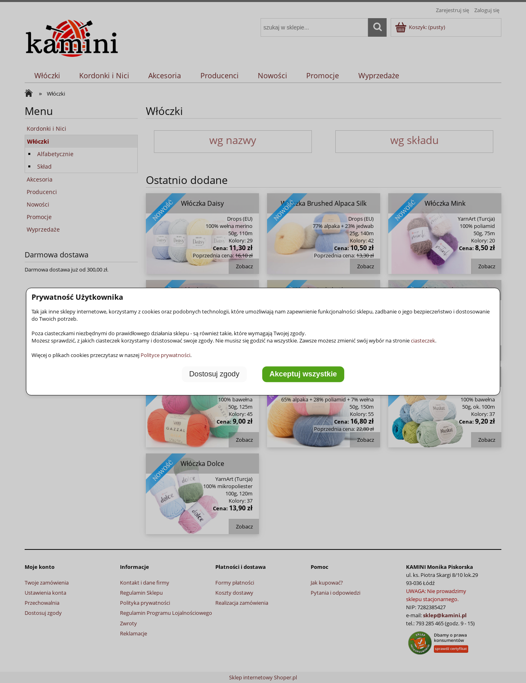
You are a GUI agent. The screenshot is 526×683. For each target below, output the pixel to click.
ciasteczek (423, 340)
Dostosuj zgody (214, 374)
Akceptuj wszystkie (303, 374)
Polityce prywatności (165, 355)
